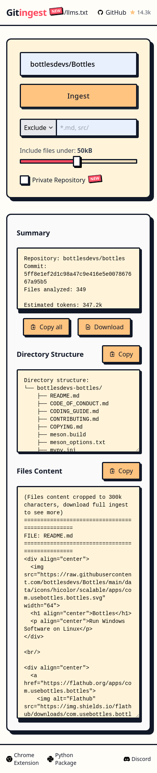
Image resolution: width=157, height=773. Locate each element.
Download (104, 327)
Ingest (78, 95)
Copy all (46, 327)
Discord (137, 759)
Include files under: (56, 150)
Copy (121, 354)
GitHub (111, 12)
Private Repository (52, 180)
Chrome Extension (22, 758)
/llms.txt (68, 12)
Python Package (61, 758)
